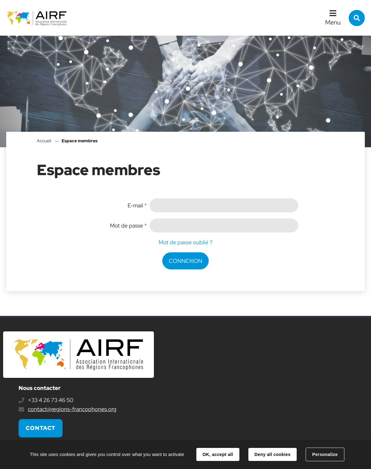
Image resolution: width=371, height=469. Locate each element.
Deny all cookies (272, 454)
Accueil (44, 141)
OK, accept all (218, 454)
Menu (333, 22)
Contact (40, 427)
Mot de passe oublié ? (185, 242)
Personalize (325, 454)
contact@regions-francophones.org (72, 409)
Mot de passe (128, 225)
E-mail (137, 205)
